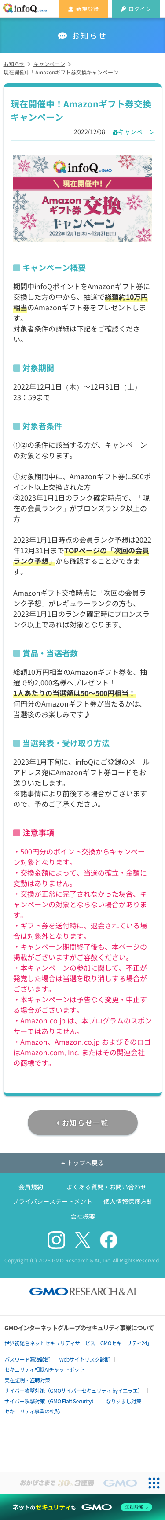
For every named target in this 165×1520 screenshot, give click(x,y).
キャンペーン (136, 131)
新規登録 (83, 8)
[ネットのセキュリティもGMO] (82, 1507)
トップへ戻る (82, 1162)
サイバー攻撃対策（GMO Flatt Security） (50, 1401)
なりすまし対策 (123, 1401)
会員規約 (30, 1186)
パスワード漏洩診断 (27, 1359)
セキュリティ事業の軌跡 (32, 1411)
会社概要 (82, 1216)
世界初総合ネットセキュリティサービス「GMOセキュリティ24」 (78, 1343)
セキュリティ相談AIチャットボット (44, 1369)
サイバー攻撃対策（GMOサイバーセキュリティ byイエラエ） (73, 1390)
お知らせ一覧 (85, 1122)
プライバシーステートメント (52, 1201)
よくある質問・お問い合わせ (106, 1186)
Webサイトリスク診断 (84, 1359)
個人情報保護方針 (128, 1201)
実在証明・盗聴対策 (27, 1380)
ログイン (136, 8)
